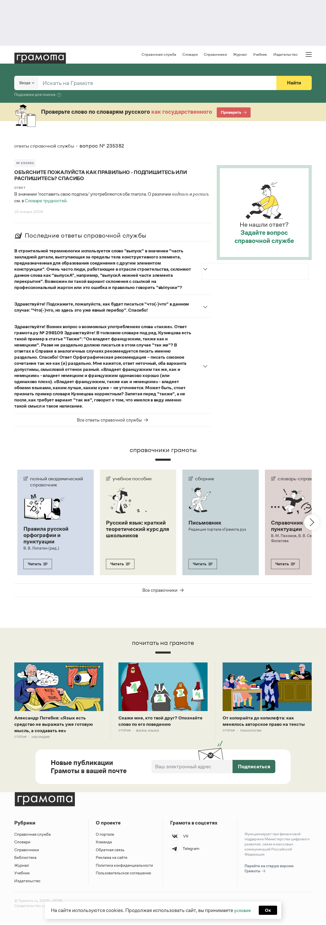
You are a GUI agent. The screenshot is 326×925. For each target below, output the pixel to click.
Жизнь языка (147, 731)
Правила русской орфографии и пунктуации (47, 535)
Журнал (240, 55)
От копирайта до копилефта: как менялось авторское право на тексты (262, 725)
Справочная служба (159, 55)
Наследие (41, 738)
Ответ (20, 188)
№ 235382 (25, 163)
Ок (269, 910)
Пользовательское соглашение (125, 874)
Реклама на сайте (112, 859)
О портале (105, 836)
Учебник (260, 55)
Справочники (215, 55)
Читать (38, 564)
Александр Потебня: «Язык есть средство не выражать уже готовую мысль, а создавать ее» (57, 725)
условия (242, 910)
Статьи (20, 738)
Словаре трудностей (45, 201)
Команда (104, 843)
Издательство (285, 55)
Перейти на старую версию (269, 870)
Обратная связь (110, 851)
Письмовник (206, 523)
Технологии (250, 738)
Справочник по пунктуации (292, 526)
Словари (190, 55)
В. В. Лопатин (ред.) (41, 548)
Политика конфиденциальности (125, 867)
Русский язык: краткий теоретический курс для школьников (134, 532)
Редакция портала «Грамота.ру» (218, 530)
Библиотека (25, 859)
